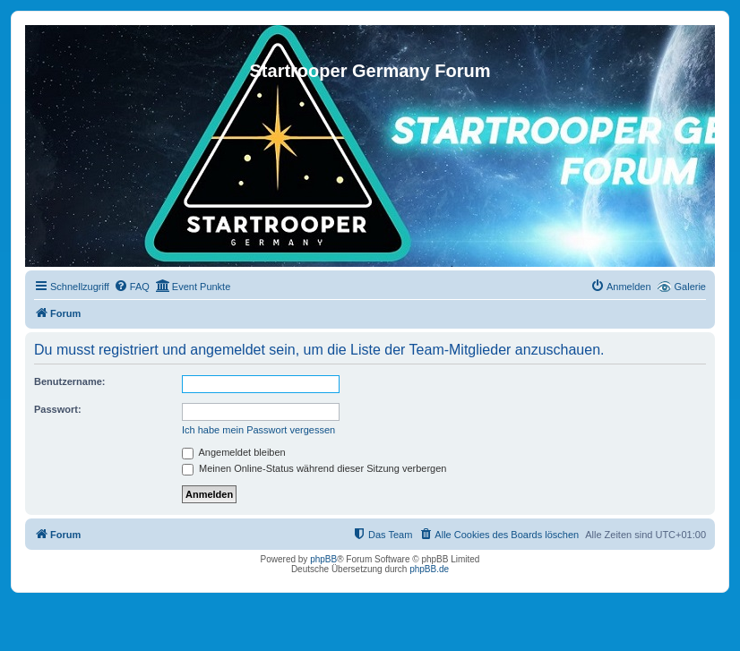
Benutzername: (69, 381)
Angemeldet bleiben (234, 452)
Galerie (690, 286)
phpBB (323, 559)
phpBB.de (429, 569)
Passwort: (58, 409)
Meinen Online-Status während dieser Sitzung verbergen (314, 468)
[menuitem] (132, 286)
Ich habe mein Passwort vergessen (258, 429)
